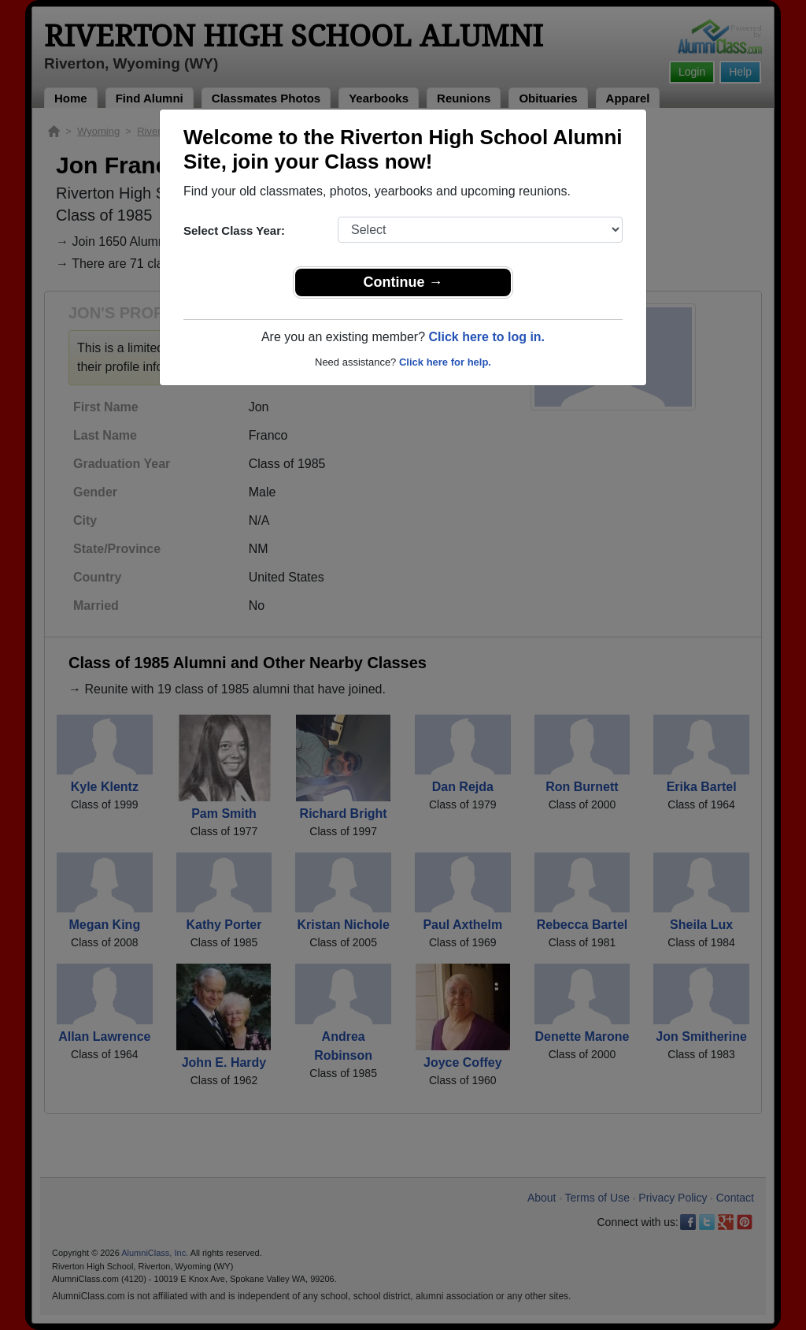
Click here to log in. (486, 337)
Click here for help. (445, 362)
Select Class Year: (234, 230)
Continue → (403, 282)
